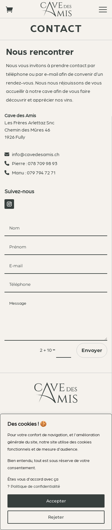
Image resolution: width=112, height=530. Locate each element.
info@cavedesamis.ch (34, 154)
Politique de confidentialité (35, 486)
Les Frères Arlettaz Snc (29, 122)
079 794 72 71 (41, 172)
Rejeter (56, 517)
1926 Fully (14, 137)
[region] (56, 472)
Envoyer (92, 350)
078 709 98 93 (42, 163)
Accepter (56, 501)
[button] (103, 9)
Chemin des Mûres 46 (27, 129)
